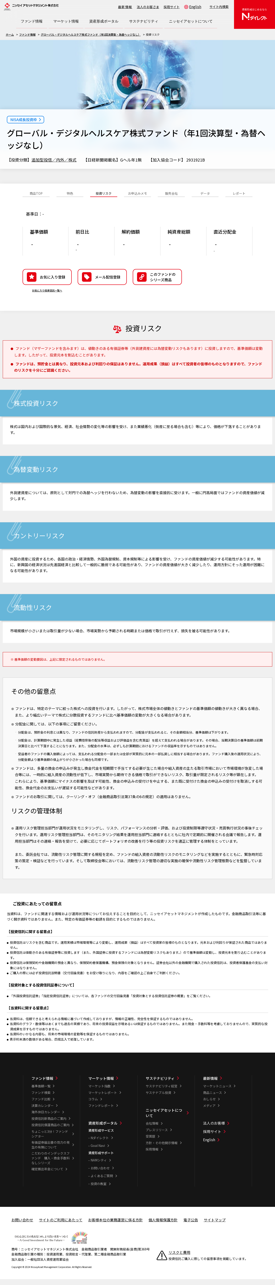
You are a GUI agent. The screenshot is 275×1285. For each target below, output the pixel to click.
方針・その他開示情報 (162, 1150)
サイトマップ (215, 1227)
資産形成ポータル (102, 1130)
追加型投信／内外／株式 (53, 160)
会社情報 (152, 1130)
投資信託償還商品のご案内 (50, 1132)
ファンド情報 (27, 34)
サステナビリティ (160, 1085)
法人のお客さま (148, 7)
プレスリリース (157, 1137)
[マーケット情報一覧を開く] (66, 21)
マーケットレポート (102, 1099)
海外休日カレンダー (45, 1119)
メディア (209, 1112)
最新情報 (125, 7)
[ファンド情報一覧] (52, 1085)
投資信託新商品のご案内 (48, 1125)
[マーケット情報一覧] (109, 1085)
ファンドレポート (101, 1112)
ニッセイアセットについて (164, 1119)
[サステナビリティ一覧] (167, 1085)
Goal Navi (98, 1152)
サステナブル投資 (158, 1099)
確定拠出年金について (47, 1176)
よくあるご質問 (102, 1182)
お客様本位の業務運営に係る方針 (115, 1227)
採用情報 (152, 1156)
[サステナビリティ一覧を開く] (144, 21)
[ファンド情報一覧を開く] (31, 21)
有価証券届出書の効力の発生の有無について (50, 1151)
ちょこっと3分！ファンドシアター (49, 1141)
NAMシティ (99, 1167)
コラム (93, 1106)
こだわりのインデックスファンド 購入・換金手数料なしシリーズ (50, 1165)
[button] (157, 284)
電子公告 (190, 1227)
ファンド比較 (41, 1106)
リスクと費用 (179, 1259)
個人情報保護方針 (163, 1227)
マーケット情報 (101, 1085)
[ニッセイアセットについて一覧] (167, 1119)
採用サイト (172, 7)
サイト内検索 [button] (219, 6)
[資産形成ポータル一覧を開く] (104, 21)
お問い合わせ (100, 1175)
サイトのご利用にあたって (60, 1227)
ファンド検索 (41, 1099)
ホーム (10, 34)
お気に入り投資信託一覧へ (47, 297)
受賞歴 (150, 1143)
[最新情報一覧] (224, 1085)
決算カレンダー (42, 1112)
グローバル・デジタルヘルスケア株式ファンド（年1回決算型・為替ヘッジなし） (91, 34)
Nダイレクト (100, 1145)
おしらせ (209, 1106)
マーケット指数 (99, 1093)
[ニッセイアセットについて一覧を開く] (190, 21)
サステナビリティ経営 (161, 1093)
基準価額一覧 (41, 1093)
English (195, 6)
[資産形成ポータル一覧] (109, 1130)
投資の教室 (99, 1190)
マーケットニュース (217, 1093)
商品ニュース (212, 1099)
